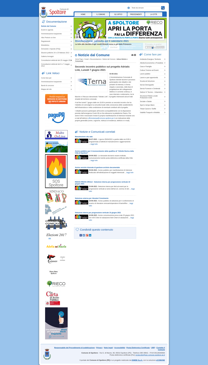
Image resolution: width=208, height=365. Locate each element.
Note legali (108, 348)
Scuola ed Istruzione (147, 81)
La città (153, 14)
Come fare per (46, 78)
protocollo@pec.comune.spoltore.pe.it (150, 355)
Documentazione (95, 59)
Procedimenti (136, 14)
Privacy (99, 348)
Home (83, 14)
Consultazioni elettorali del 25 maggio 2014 (56, 60)
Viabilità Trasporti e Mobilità (150, 112)
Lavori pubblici (145, 74)
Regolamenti (45, 41)
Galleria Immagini (47, 56)
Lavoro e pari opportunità (149, 77)
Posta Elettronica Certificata (138, 348)
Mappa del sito (46, 89)
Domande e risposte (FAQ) (50, 49)
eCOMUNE (160, 360)
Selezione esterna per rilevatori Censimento (92, 198)
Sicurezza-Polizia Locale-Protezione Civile (149, 97)
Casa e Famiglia (146, 66)
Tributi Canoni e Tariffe (148, 109)
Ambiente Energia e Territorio (150, 59)
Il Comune (100, 14)
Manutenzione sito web (84, 137)
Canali (86, 59)
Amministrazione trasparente (51, 34)
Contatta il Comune (160, 349)
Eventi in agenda (47, 30)
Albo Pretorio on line (48, 38)
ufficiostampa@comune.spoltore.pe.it (101, 118)
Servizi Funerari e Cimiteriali (150, 89)
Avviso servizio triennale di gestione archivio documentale (97, 167)
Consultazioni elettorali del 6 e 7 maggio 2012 (55, 65)
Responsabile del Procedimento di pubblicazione (74, 348)
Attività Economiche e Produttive (151, 63)
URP (153, 348)
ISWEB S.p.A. (137, 360)
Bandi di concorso (47, 85)
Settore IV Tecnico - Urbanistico (151, 92)
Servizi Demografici (147, 85)
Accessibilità (119, 348)
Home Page (79, 59)
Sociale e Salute (146, 101)
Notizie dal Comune (48, 26)
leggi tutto (94, 144)
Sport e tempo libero (147, 105)
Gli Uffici (118, 14)
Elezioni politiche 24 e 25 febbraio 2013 (55, 53)
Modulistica (45, 45)
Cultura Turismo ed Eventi (149, 70)
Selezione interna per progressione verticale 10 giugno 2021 (98, 213)
